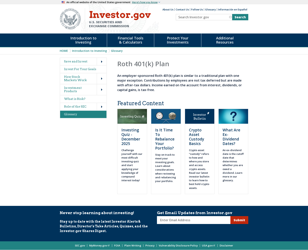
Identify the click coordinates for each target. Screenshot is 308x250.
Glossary (210, 9)
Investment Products (73, 89)
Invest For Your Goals (80, 69)
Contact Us (182, 9)
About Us (167, 9)
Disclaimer (226, 245)
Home (64, 51)
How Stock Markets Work (75, 78)
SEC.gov (80, 245)
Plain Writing (132, 245)
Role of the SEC (75, 106)
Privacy (150, 245)
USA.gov (208, 245)
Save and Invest (75, 61)
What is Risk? (74, 99)
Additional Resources (225, 40)
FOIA (117, 245)
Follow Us (197, 9)
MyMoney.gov (99, 245)
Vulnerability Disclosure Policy (178, 245)
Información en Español (232, 9)
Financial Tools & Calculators (130, 40)
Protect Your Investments (178, 40)
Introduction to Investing (83, 40)
